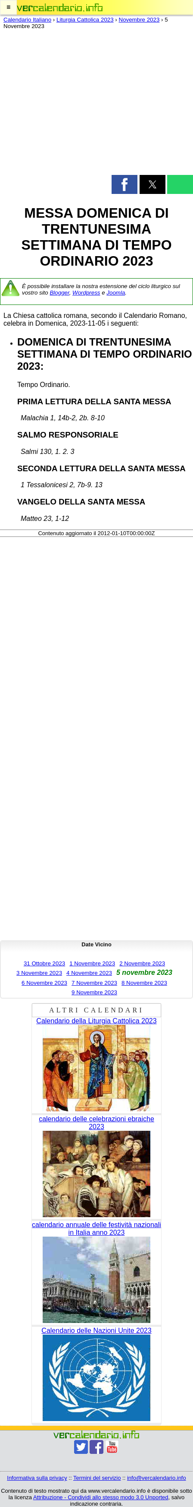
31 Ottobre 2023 (44, 963)
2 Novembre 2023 (142, 963)
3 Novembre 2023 (39, 973)
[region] (96, 104)
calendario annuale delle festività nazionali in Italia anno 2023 (96, 1228)
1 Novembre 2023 (92, 963)
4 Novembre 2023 (89, 973)
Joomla (115, 292)
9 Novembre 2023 (94, 992)
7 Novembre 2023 (94, 983)
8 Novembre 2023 (144, 983)
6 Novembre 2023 (44, 983)
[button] (8, 7)
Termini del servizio (97, 1478)
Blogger (59, 292)
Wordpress (86, 292)
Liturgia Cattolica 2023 (85, 19)
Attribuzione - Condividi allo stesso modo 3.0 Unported (100, 1497)
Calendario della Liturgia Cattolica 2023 (96, 1021)
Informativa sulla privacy (37, 1478)
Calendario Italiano (27, 19)
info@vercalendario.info (156, 1478)
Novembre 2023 (139, 19)
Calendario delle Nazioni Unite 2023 (96, 1330)
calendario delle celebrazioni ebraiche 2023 (96, 1122)
